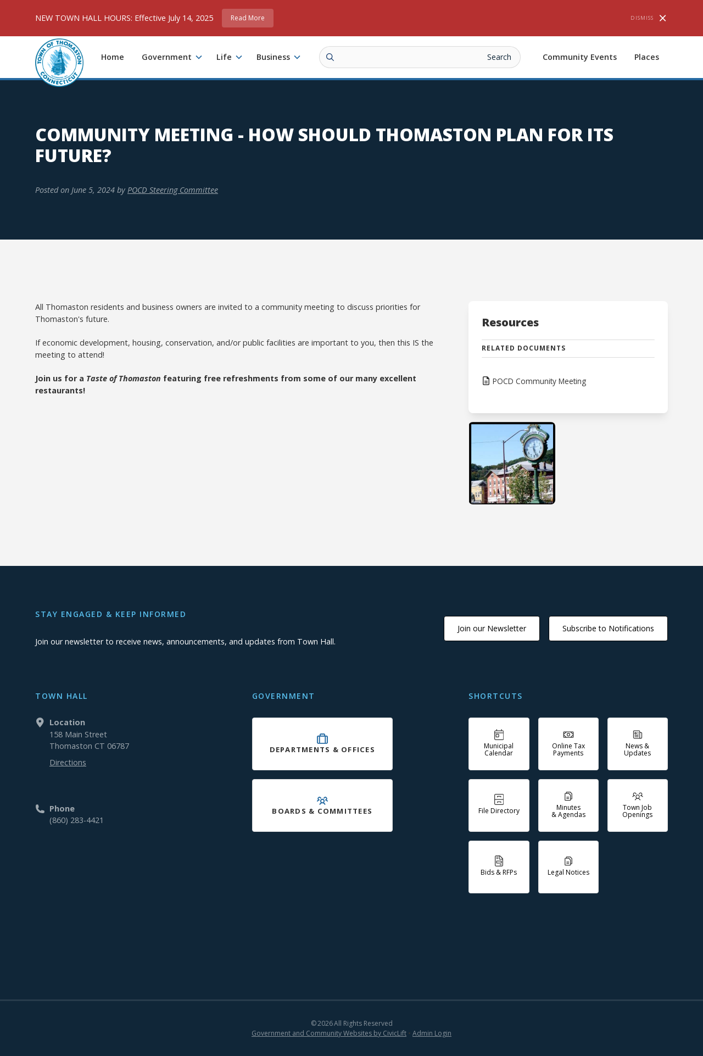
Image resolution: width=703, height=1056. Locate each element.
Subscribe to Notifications (608, 628)
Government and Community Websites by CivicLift (329, 1033)
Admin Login (431, 1033)
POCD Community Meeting (539, 381)
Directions (67, 762)
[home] (59, 62)
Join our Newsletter (491, 628)
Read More (248, 18)
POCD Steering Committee (172, 190)
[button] (172, 57)
